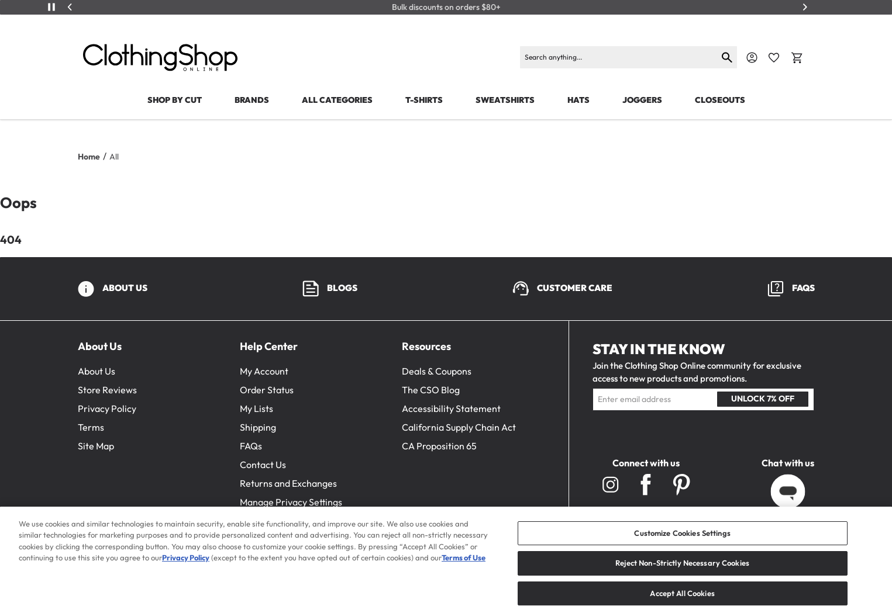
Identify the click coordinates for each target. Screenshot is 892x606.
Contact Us (263, 464)
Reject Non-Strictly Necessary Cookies (682, 574)
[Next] (805, 7)
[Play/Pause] (51, 7)
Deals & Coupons (436, 371)
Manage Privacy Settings (291, 502)
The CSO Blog (431, 390)
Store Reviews (107, 390)
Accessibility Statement (451, 408)
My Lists (256, 408)
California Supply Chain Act (459, 427)
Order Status (267, 390)
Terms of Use (463, 568)
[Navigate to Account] (751, 57)
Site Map (96, 446)
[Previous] (70, 7)
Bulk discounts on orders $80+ (446, 7)
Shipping (258, 427)
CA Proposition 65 (439, 446)
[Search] (618, 57)
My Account (264, 371)
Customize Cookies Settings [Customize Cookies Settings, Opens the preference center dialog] (682, 544)
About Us (96, 371)
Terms (91, 427)
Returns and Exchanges (288, 483)
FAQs (251, 446)
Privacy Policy (107, 408)
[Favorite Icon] (774, 58)
